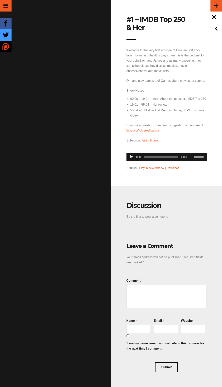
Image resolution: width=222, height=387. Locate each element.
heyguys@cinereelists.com (144, 130)
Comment (133, 280)
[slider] (161, 156)
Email (158, 320)
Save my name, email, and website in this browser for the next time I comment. (165, 345)
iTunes (155, 140)
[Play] (131, 156)
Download (175, 167)
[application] (166, 155)
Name (130, 320)
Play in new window (152, 167)
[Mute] (191, 150)
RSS (145, 140)
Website (187, 320)
